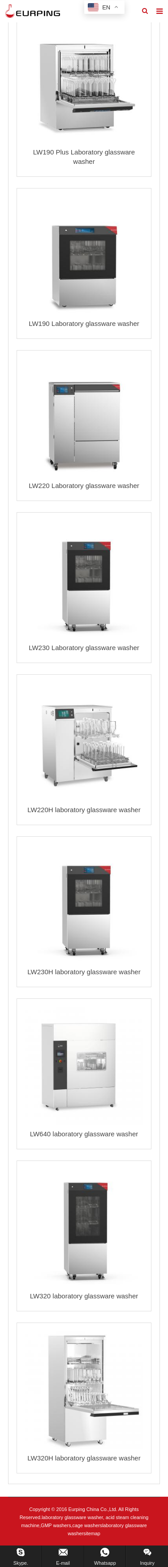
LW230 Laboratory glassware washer (84, 647)
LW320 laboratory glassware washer (84, 1296)
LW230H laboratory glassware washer (83, 972)
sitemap (91, 1533)
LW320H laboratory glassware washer (83, 1458)
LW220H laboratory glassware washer (83, 809)
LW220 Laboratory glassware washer (84, 485)
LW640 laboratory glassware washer (84, 1134)
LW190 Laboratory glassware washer (84, 323)
